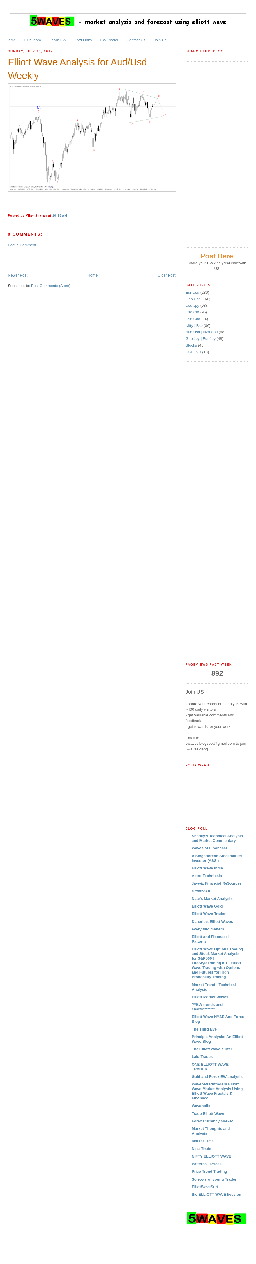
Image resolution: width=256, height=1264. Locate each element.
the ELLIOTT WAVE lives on (216, 1194)
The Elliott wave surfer (212, 1049)
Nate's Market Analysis (212, 898)
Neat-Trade (201, 1149)
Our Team (32, 40)
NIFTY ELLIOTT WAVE (211, 1156)
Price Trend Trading (209, 1171)
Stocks (192, 345)
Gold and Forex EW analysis (217, 1076)
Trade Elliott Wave (208, 1113)
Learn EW (58, 40)
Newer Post (17, 275)
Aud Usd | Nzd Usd (202, 332)
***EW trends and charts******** (207, 1006)
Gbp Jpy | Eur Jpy (201, 338)
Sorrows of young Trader (214, 1179)
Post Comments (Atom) (50, 286)
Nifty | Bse (195, 325)
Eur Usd (193, 292)
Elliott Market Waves (210, 997)
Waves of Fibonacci (209, 848)
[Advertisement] (76, 259)
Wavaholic (201, 1105)
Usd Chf (193, 312)
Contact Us (136, 40)
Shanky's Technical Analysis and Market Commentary (217, 838)
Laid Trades (202, 1056)
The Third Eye (204, 1029)
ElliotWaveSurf (205, 1187)
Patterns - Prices (207, 1164)
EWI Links (83, 40)
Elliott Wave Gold (207, 906)
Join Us (160, 40)
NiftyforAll (201, 891)
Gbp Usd (194, 299)
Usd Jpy (193, 305)
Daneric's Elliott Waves (212, 921)
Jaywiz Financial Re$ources (217, 883)
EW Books (109, 40)
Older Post (166, 275)
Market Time (203, 1141)
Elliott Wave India (207, 868)
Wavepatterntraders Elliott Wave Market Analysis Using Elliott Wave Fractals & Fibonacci (217, 1091)
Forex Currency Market (212, 1121)
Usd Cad (193, 319)
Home (11, 40)
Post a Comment (22, 245)
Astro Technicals (207, 875)
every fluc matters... (209, 929)
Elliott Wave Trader (209, 914)
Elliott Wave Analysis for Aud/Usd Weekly (77, 69)
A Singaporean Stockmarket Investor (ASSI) (217, 858)
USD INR (194, 352)
